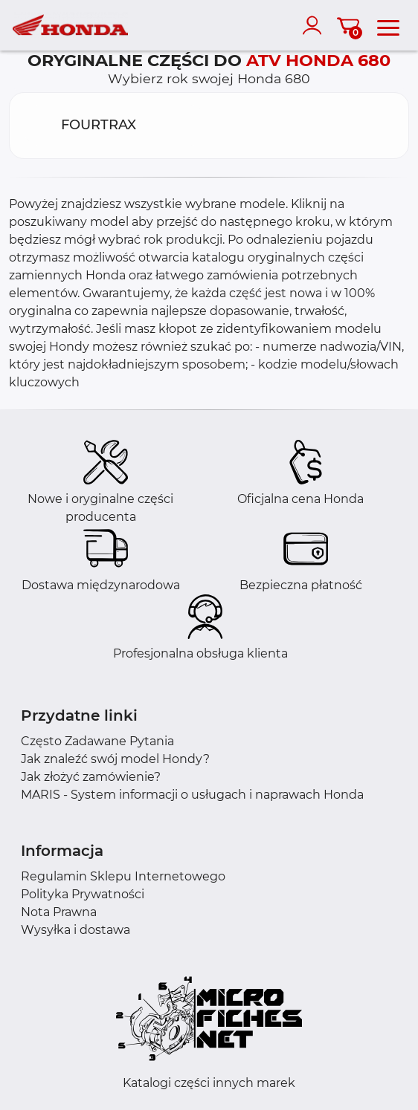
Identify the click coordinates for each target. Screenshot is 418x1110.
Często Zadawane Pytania (97, 741)
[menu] (388, 25)
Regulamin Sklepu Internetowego (123, 876)
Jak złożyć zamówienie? (91, 777)
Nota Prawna (59, 912)
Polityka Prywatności (82, 894)
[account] (315, 25)
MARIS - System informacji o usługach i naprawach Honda (192, 795)
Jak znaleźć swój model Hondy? (115, 759)
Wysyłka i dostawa (75, 930)
